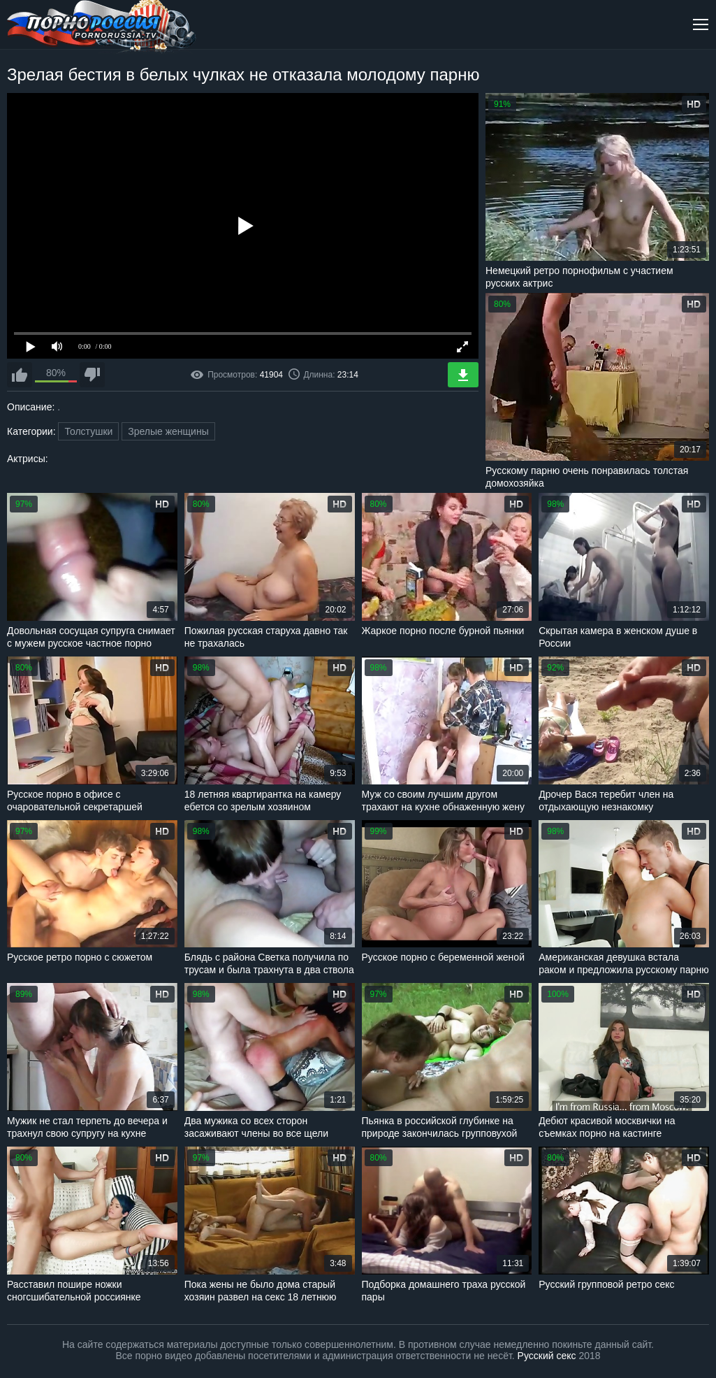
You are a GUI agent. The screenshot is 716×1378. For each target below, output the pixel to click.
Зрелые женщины (168, 431)
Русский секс (547, 1355)
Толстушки (88, 431)
